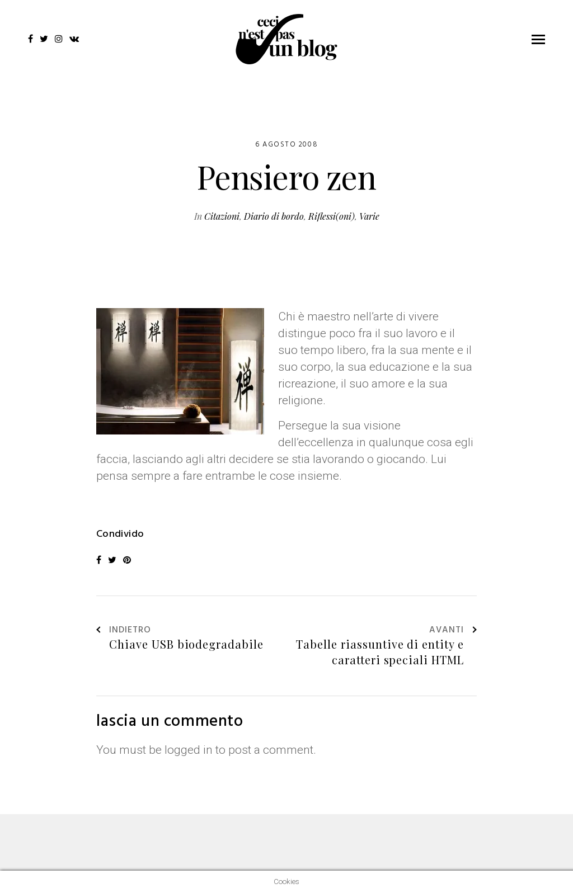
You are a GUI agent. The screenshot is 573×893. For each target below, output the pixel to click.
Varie (369, 216)
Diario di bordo (274, 216)
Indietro (123, 630)
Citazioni (221, 216)
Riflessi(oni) (331, 216)
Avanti (453, 630)
